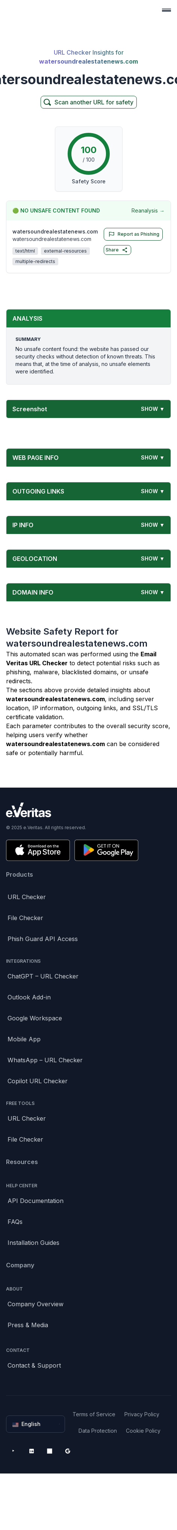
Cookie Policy (143, 1430)
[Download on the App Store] (38, 850)
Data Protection (98, 1430)
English (36, 1424)
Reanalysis (148, 210)
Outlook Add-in (29, 997)
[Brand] (88, 810)
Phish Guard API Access (43, 939)
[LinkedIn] (31, 1451)
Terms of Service (94, 1414)
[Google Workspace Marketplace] (67, 1451)
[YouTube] (13, 1451)
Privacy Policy (141, 1414)
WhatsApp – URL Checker (45, 1060)
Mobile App (24, 1039)
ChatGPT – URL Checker (43, 976)
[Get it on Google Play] (106, 850)
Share (117, 250)
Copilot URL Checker (38, 1081)
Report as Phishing (132, 234)
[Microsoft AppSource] (49, 1451)
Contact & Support (34, 1365)
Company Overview (36, 1304)
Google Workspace (35, 1018)
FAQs (15, 1221)
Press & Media (28, 1325)
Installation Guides (33, 1242)
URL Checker (27, 897)
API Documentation (36, 1200)
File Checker (25, 918)
